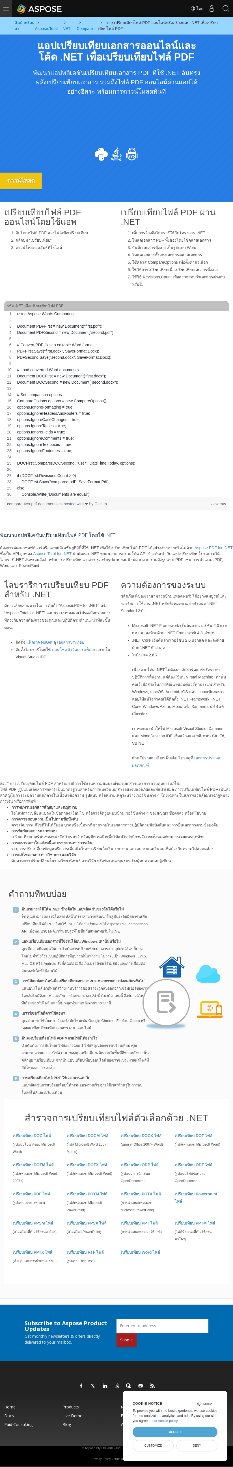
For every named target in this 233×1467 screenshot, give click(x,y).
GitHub (100, 504)
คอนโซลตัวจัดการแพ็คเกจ (74, 649)
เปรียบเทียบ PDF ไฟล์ (31, 1194)
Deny (197, 1445)
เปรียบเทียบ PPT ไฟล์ (139, 1223)
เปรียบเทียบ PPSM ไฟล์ (33, 1223)
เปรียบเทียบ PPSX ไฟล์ (87, 1223)
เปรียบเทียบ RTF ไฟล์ (85, 1252)
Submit (126, 1340)
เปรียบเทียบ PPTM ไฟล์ (195, 1223)
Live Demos (73, 1415)
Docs (9, 1415)
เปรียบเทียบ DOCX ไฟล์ (141, 1135)
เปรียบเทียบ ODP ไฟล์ (140, 1165)
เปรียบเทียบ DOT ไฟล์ (193, 1135)
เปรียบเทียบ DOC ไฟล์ (32, 1135)
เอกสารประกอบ (70, 642)
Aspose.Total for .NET (52, 553)
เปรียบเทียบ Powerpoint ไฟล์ (196, 1198)
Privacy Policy (101, 1458)
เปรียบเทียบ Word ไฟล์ (140, 1252)
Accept (175, 1432)
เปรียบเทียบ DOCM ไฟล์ (87, 1135)
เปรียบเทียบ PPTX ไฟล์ (32, 1252)
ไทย (196, 8)
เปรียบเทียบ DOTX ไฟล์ (87, 1165)
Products (70, 1407)
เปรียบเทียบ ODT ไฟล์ (193, 1165)
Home (10, 1407)
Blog (66, 1424)
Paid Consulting (18, 1424)
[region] (116, 404)
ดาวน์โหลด (21, 181)
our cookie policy (165, 1421)
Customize (153, 1445)
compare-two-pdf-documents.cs (35, 504)
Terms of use (121, 1458)
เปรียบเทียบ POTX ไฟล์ (141, 1194)
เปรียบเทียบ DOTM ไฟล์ (33, 1165)
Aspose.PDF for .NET (213, 547)
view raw (218, 504)
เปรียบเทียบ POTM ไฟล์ (87, 1194)
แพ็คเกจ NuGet (39, 642)
